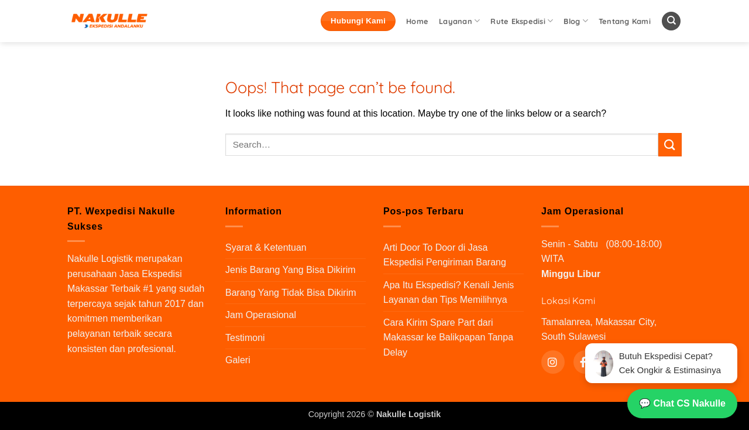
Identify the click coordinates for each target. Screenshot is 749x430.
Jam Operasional (260, 315)
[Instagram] (553, 362)
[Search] (671, 21)
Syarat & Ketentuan (266, 247)
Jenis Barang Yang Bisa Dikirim (290, 270)
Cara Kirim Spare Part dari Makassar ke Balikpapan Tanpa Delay (448, 337)
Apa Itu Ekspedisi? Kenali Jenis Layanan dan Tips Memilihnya (448, 292)
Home (417, 21)
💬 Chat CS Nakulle (682, 403)
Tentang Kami (625, 21)
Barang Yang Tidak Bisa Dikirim (290, 293)
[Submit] (670, 144)
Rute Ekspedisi (521, 20)
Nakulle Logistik (100, 259)
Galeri (237, 360)
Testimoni (245, 338)
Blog (575, 20)
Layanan (459, 20)
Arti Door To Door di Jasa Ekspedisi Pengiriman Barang (444, 255)
